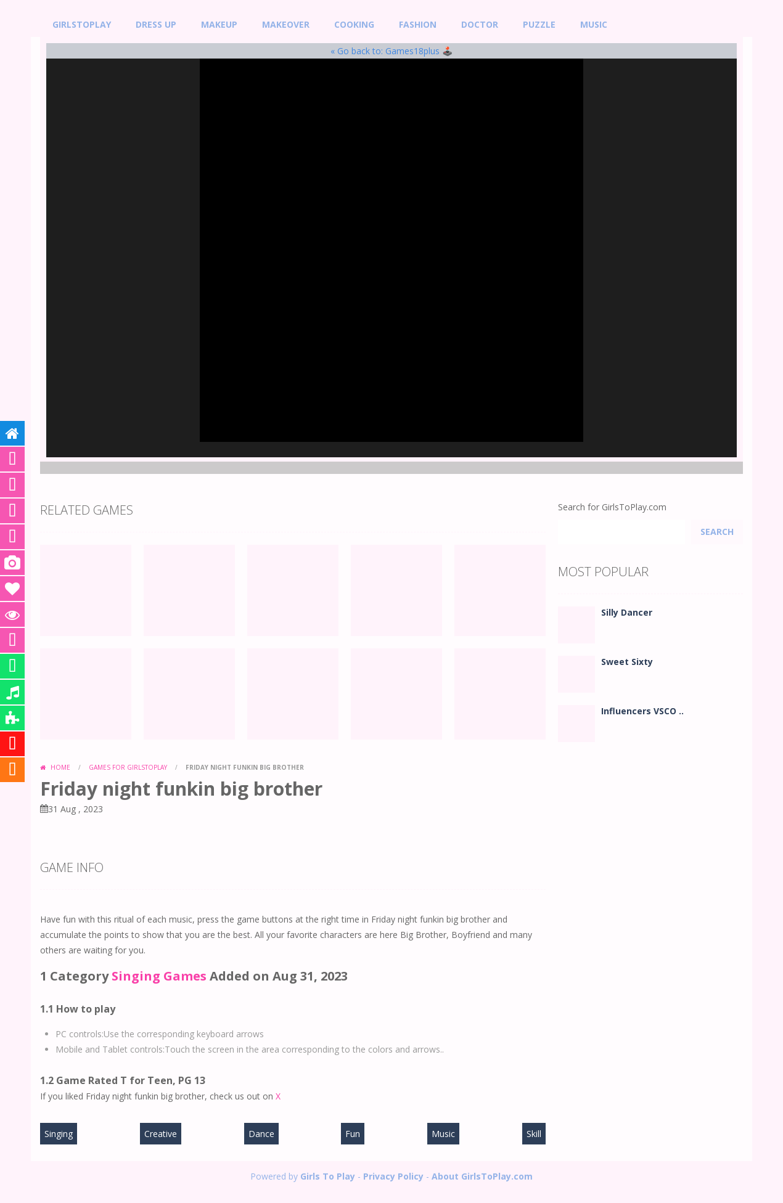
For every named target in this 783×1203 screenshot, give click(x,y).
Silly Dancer (626, 612)
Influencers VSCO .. (642, 711)
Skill (534, 1134)
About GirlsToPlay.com (482, 1176)
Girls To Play (327, 1176)
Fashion (418, 24)
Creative (160, 1134)
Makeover (286, 24)
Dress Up (156, 24)
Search (717, 531)
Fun (352, 1134)
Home (60, 767)
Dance (261, 1134)
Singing (58, 1134)
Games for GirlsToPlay (128, 767)
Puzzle (539, 24)
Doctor (479, 24)
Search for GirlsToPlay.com (612, 507)
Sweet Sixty (627, 661)
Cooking (354, 24)
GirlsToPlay (81, 24)
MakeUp (219, 24)
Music (593, 24)
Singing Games (159, 976)
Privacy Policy (393, 1176)
